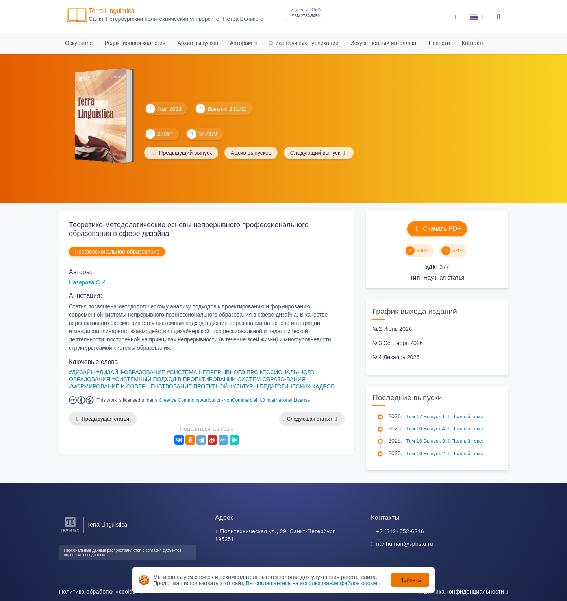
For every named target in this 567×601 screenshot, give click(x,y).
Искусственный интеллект (383, 43)
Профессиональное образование (116, 252)
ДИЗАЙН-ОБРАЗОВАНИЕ (132, 372)
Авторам (242, 43)
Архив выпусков (197, 43)
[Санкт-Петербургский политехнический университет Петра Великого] (70, 532)
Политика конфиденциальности (463, 591)
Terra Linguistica (112, 10)
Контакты (473, 43)
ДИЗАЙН (83, 372)
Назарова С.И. (88, 282)
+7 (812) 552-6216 (400, 531)
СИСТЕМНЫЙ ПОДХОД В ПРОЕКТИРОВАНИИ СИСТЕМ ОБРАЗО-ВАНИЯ (210, 379)
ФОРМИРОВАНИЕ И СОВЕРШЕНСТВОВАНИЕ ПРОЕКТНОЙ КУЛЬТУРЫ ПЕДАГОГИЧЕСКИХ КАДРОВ (203, 386)
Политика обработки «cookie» (101, 591)
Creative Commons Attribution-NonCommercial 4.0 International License (234, 400)
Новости (439, 43)
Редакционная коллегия (134, 43)
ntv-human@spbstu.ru (404, 544)
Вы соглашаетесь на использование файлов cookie (312, 583)
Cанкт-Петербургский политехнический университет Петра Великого (176, 19)
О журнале (79, 43)
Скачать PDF (437, 228)
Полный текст (466, 416)
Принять (410, 580)
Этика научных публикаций (304, 43)
